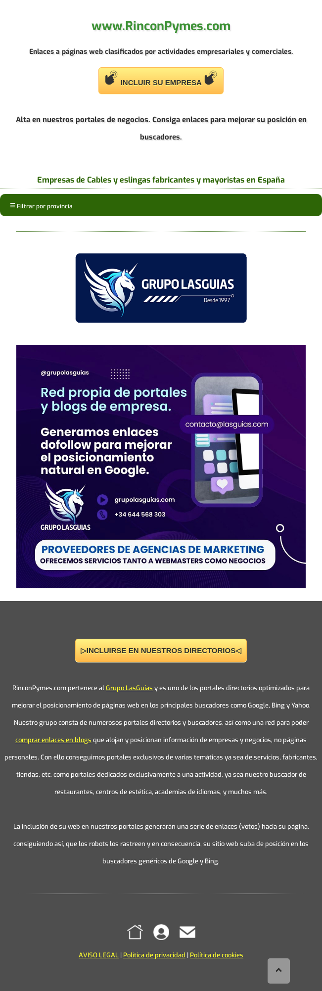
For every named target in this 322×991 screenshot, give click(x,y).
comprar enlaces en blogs (53, 740)
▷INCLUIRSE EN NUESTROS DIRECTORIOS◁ (161, 650)
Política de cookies (216, 955)
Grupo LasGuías (129, 688)
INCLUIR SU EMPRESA (161, 78)
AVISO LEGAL (99, 955)
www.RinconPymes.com (161, 26)
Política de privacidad (154, 955)
